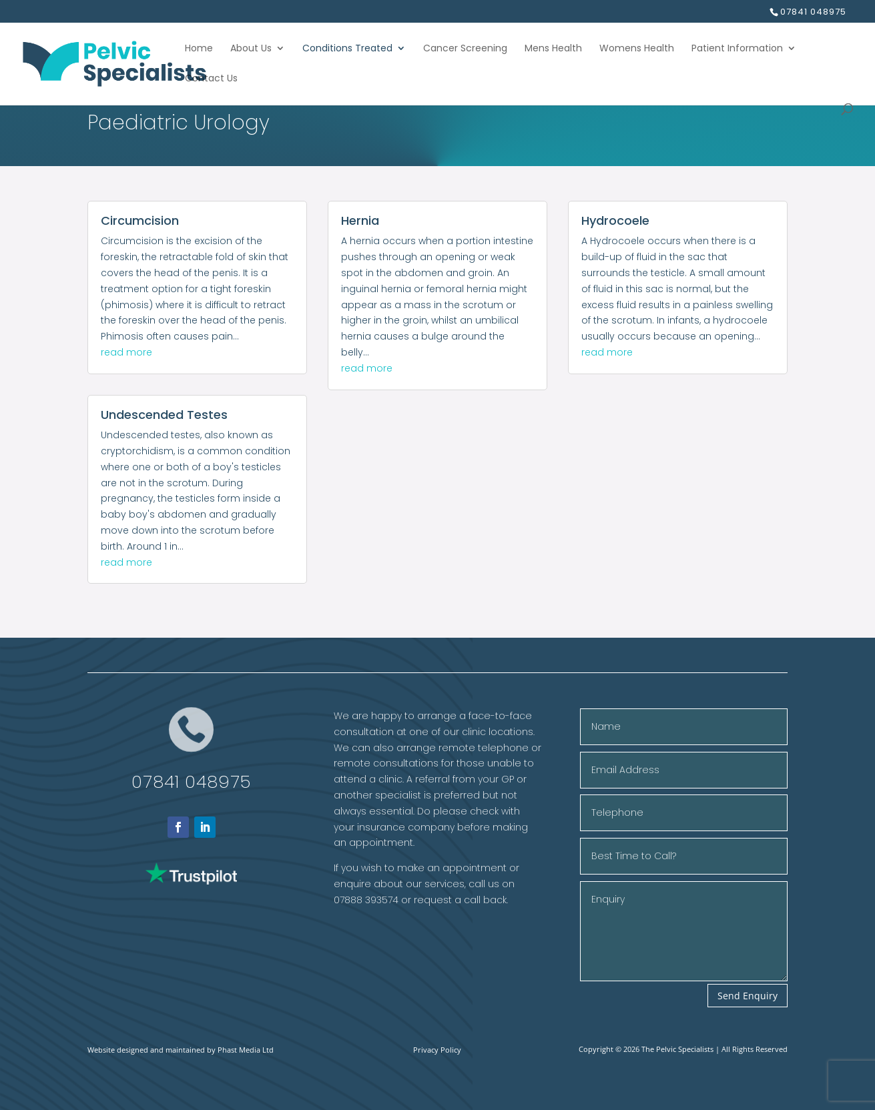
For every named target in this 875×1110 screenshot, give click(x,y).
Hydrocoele (615, 220)
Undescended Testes (164, 414)
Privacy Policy (437, 1050)
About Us (251, 49)
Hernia (360, 220)
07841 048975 (191, 782)
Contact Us (211, 79)
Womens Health (636, 49)
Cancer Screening (465, 49)
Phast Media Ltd (246, 1050)
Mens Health (553, 49)
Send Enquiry (747, 995)
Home (199, 49)
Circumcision (140, 220)
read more (126, 352)
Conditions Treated (347, 49)
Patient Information (737, 49)
